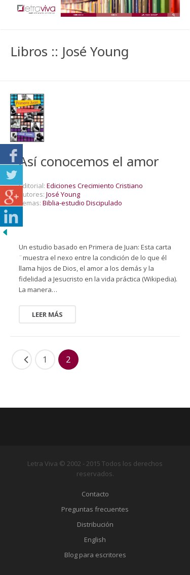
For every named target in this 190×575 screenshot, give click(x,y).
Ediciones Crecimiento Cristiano (95, 185)
